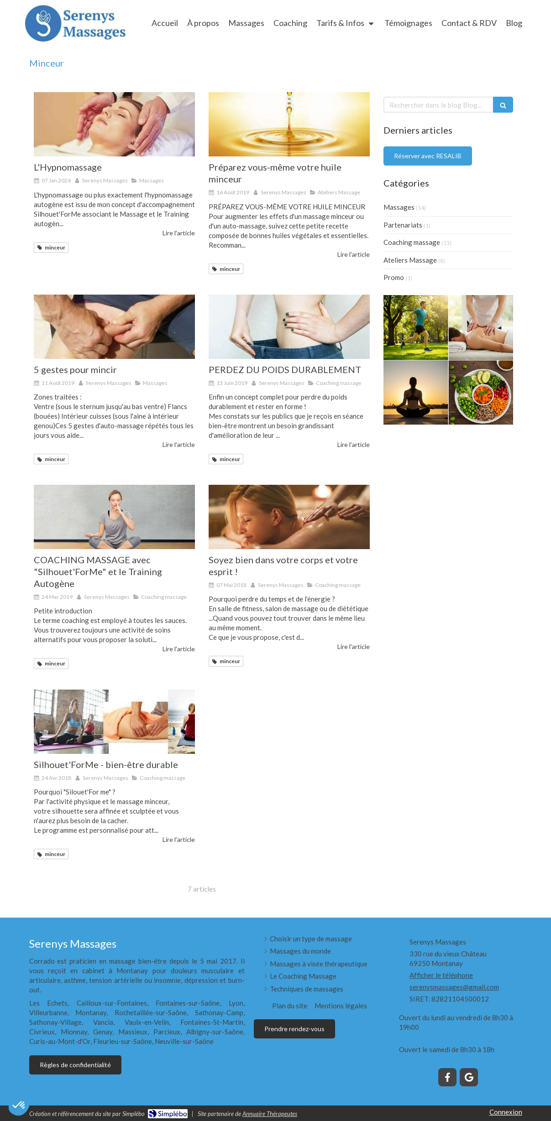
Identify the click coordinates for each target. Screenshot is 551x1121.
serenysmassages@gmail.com (454, 987)
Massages (399, 207)
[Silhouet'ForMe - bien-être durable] (114, 722)
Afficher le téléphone (441, 975)
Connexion (505, 1112)
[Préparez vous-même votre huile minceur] (289, 124)
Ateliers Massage (410, 260)
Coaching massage (411, 242)
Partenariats (402, 225)
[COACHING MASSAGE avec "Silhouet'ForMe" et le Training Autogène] (114, 517)
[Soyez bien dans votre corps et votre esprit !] (289, 517)
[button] (19, 1105)
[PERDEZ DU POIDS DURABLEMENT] (289, 327)
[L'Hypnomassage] (114, 124)
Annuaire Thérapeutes (269, 1113)
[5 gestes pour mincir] (114, 327)
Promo (393, 277)
